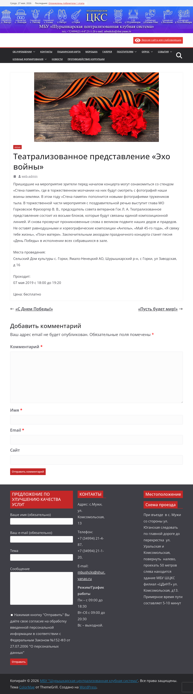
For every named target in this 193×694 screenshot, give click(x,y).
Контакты (46, 51)
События (163, 51)
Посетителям (125, 51)
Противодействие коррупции (86, 59)
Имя (16, 410)
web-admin (30, 176)
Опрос (146, 51)
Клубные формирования (28, 59)
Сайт (15, 450)
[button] (33, 52)
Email (17, 430)
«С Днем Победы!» (31, 309)
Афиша (17, 147)
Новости (57, 59)
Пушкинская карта (68, 51)
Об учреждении (22, 51)
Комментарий (26, 346)
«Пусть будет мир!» (160, 309)
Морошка (91, 51)
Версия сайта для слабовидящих (158, 40)
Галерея (107, 51)
